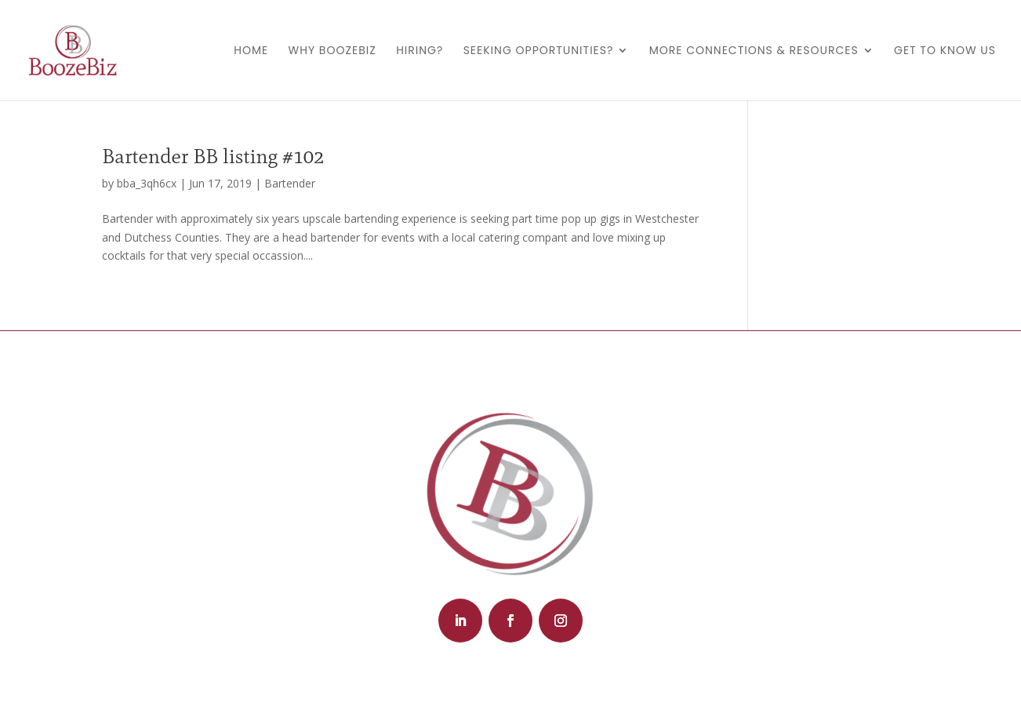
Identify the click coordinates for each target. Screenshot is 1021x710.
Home (251, 51)
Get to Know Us (945, 51)
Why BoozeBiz (332, 51)
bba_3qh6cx (146, 183)
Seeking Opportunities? (538, 51)
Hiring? (419, 51)
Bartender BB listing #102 (213, 156)
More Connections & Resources (754, 51)
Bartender (289, 183)
